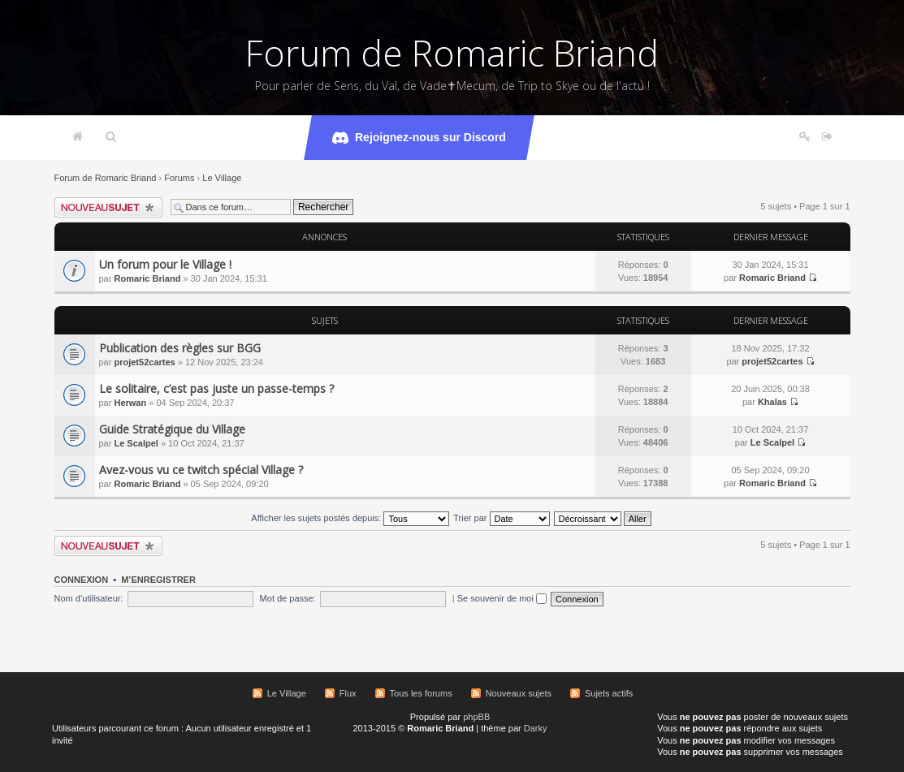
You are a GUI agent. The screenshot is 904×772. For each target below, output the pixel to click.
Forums (179, 178)
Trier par (501, 518)
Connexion (81, 579)
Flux (348, 693)
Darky (535, 728)
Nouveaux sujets (518, 693)
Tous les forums (421, 693)
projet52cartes (144, 362)
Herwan (130, 403)
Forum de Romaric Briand (452, 52)
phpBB (476, 717)
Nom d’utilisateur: (88, 598)
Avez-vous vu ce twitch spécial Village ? (201, 469)
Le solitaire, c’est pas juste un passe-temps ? (216, 388)
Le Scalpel (136, 443)
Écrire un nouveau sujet (108, 207)
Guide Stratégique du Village (172, 429)
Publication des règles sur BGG (180, 348)
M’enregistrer (158, 579)
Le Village (221, 178)
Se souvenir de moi (502, 598)
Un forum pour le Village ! (165, 264)
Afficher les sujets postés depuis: (350, 518)
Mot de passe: (288, 598)
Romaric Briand (147, 278)
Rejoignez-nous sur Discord (419, 138)
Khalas (772, 402)
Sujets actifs (609, 693)
